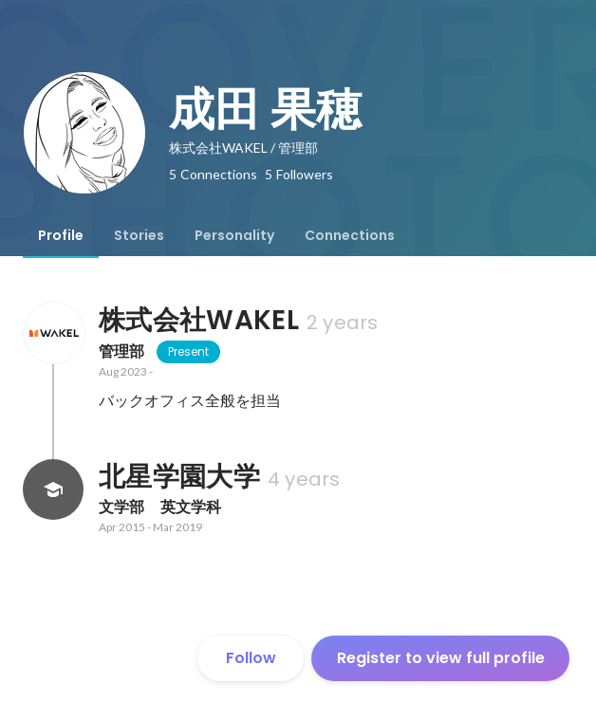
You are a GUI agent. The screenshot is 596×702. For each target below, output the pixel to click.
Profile (61, 235)
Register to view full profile (441, 658)
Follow (251, 658)
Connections (350, 235)
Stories (139, 235)
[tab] (61, 235)
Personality (234, 235)
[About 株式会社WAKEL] (53, 333)
